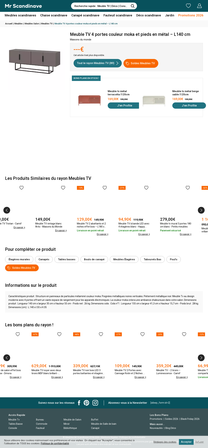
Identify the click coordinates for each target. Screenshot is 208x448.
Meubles (19, 23)
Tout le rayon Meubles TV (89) (97, 63)
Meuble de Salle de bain (103, 423)
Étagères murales (19, 259)
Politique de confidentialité (55, 443)
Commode (41, 423)
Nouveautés (156, 428)
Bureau (40, 419)
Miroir (67, 423)
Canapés (44, 259)
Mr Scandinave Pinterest (86, 403)
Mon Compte (193, 6)
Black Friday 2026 (190, 419)
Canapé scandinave (86, 16)
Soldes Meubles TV (140, 63)
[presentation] (6, 210)
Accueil (9, 23)
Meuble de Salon (72, 419)
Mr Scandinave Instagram (95, 403)
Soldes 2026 (172, 419)
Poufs (173, 259)
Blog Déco (170, 428)
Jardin (166, 16)
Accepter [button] (186, 441)
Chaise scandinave (55, 16)
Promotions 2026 (186, 16)
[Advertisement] (104, 147)
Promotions (156, 419)
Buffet (94, 419)
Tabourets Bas (152, 259)
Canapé (95, 428)
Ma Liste (170, 6)
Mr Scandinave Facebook (79, 402)
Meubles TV (49, 23)
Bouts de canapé (94, 259)
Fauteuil (40, 428)
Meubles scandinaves (24, 16)
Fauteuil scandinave (117, 16)
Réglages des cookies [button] (164, 441)
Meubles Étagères (124, 259)
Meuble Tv (14, 419)
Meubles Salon (33, 23)
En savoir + (30, 230)
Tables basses (66, 259)
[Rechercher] (133, 6)
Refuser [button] (199, 441)
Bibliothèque (70, 428)
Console (12, 428)
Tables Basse (15, 423)
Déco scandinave (146, 16)
